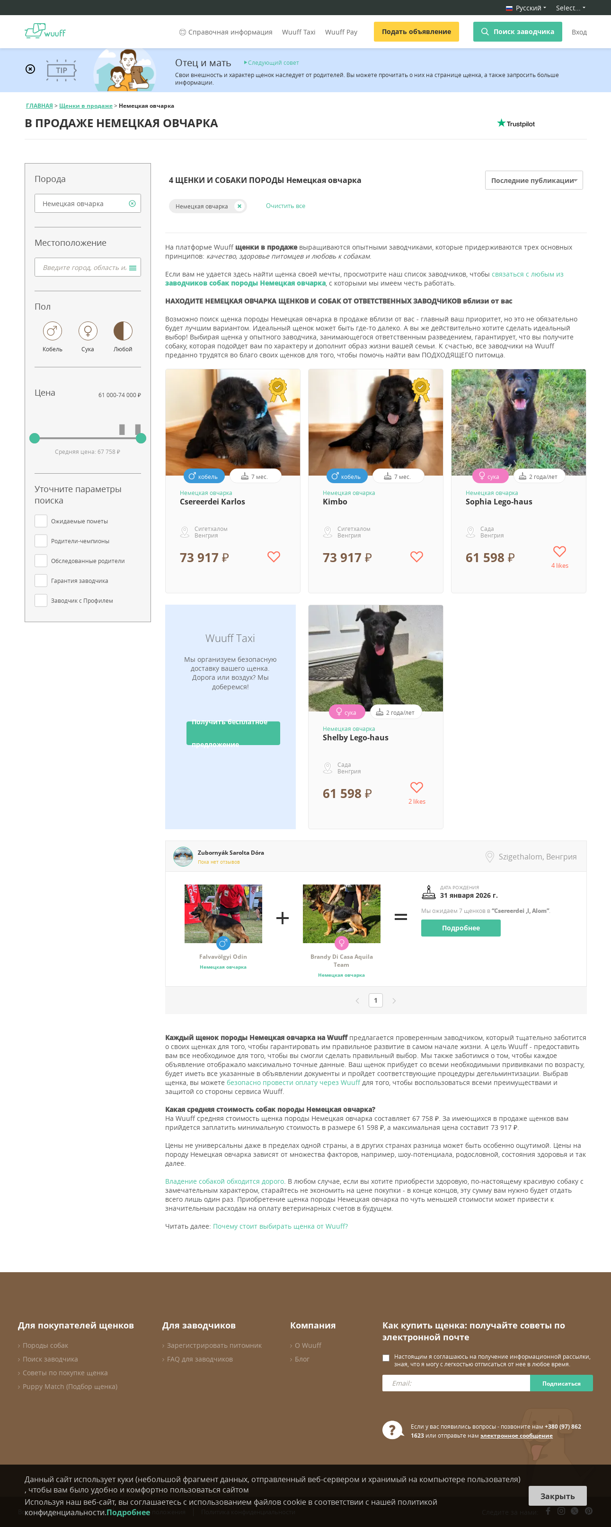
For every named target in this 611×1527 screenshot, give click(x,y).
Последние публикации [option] (532, 180)
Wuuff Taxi (299, 31)
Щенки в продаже (86, 106)
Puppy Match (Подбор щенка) (70, 1386)
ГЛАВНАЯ (39, 106)
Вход (579, 31)
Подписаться (561, 1384)
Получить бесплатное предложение (229, 733)
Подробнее (461, 927)
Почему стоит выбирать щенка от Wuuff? (280, 1226)
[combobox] (88, 203)
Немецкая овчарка (202, 206)
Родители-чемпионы (80, 541)
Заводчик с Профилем (82, 600)
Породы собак (45, 1345)
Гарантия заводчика (79, 580)
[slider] (34, 438)
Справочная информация (225, 31)
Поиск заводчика (524, 31)
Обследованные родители (88, 560)
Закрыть (557, 1496)
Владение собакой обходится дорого (224, 1181)
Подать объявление (416, 31)
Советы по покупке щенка (65, 1372)
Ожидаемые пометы (79, 521)
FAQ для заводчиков (200, 1358)
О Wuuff (308, 1345)
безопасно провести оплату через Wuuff (293, 1082)
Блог (302, 1358)
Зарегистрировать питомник (214, 1345)
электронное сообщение (516, 1436)
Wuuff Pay (341, 31)
